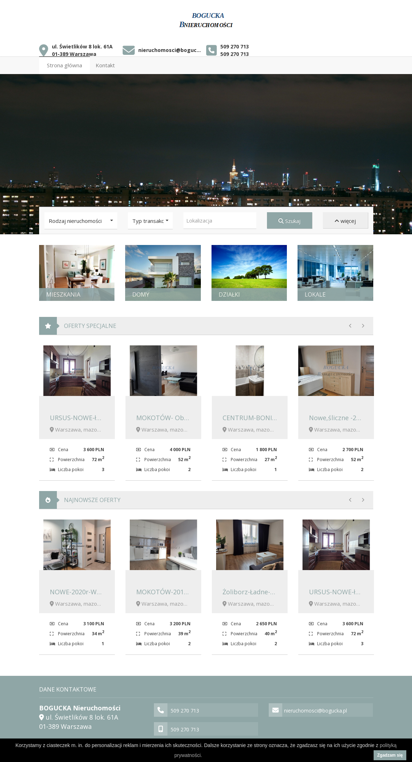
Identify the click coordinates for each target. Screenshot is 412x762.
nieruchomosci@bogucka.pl (169, 48)
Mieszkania (63, 292)
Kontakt (105, 63)
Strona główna (64, 63)
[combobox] (219, 218)
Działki (229, 292)
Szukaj (289, 218)
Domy (140, 292)
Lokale (315, 292)
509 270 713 (234, 44)
